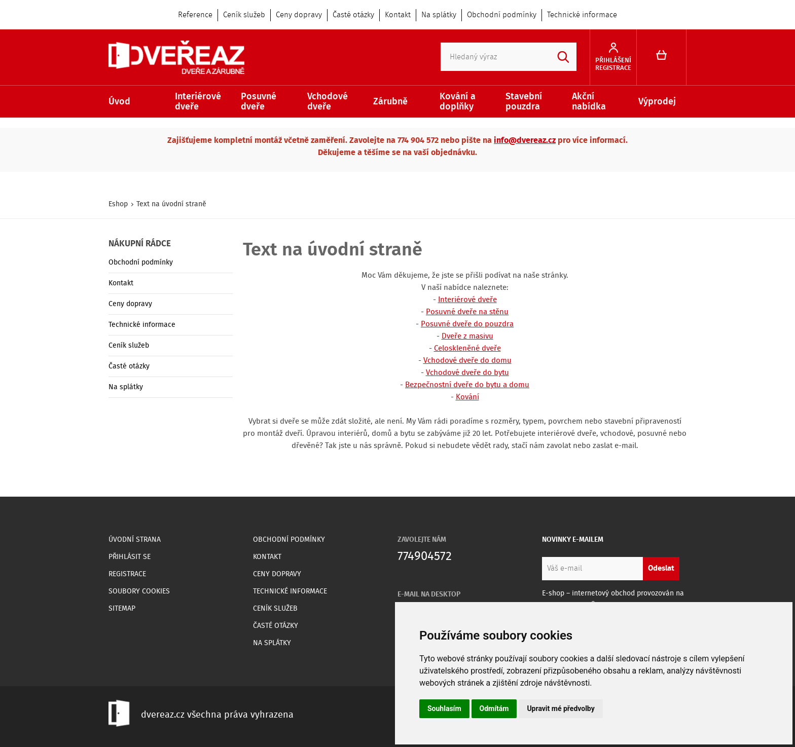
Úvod (119, 102)
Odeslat (661, 569)
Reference (195, 15)
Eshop (118, 204)
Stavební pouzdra (523, 102)
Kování (467, 397)
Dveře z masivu (467, 336)
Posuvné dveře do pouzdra (467, 324)
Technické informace (582, 15)
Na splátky (438, 15)
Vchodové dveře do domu (467, 361)
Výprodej (657, 102)
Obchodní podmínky (501, 15)
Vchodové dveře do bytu (467, 373)
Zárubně (390, 102)
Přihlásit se (130, 557)
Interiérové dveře (198, 102)
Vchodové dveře (327, 102)
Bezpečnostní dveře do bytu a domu (467, 385)
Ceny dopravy (299, 15)
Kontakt (398, 15)
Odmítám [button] (494, 708)
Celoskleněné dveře (467, 349)
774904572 (424, 556)
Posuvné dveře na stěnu (467, 312)
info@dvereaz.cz (525, 140)
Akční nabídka (589, 102)
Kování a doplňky (458, 102)
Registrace (127, 574)
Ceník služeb (244, 15)
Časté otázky (353, 15)
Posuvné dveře (258, 102)
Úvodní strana (135, 539)
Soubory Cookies (139, 591)
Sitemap (122, 608)
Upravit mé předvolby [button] (560, 708)
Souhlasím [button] (444, 708)
